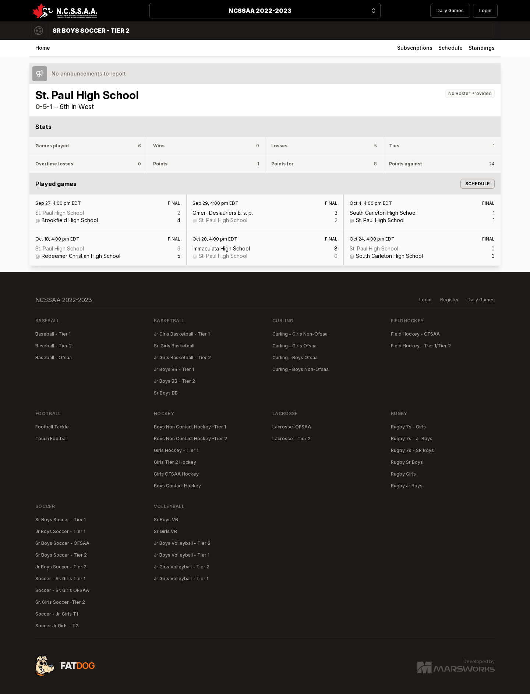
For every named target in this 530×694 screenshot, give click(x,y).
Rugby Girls (403, 474)
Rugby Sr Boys (407, 462)
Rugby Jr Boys (407, 485)
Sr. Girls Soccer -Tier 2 (60, 602)
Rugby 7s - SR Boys (412, 450)
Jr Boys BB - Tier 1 (174, 369)
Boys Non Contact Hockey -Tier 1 (190, 427)
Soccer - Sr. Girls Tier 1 (60, 578)
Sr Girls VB (165, 531)
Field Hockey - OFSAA (415, 334)
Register (449, 299)
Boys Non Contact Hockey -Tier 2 (190, 438)
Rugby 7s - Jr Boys (411, 438)
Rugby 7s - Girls (408, 427)
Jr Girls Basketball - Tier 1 (182, 334)
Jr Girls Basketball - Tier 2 (182, 357)
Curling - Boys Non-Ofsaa (300, 369)
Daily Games (450, 10)
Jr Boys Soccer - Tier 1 (60, 531)
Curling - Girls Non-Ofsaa (300, 334)
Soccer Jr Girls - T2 (56, 625)
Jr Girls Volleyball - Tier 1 (181, 578)
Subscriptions (414, 48)
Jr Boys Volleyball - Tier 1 (181, 555)
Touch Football (51, 438)
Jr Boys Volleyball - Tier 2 (182, 543)
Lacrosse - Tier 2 (291, 438)
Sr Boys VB (166, 519)
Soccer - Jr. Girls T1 (56, 614)
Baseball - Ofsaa (53, 357)
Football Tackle (52, 427)
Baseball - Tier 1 (53, 334)
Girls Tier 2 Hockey (175, 462)
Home (42, 48)
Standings (482, 48)
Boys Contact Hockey (177, 485)
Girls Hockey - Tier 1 (176, 450)
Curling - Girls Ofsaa (294, 345)
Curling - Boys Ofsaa (295, 357)
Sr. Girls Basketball (174, 345)
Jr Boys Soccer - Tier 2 (60, 566)
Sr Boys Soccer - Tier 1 (60, 519)
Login (485, 10)
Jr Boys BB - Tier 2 (174, 381)
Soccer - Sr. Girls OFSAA (62, 590)
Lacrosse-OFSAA (291, 427)
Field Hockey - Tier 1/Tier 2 (421, 345)
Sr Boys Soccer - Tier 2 (61, 555)
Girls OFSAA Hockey (176, 474)
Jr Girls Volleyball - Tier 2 (181, 566)
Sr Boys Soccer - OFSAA (62, 543)
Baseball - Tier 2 (53, 345)
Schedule (450, 48)
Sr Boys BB (166, 393)
